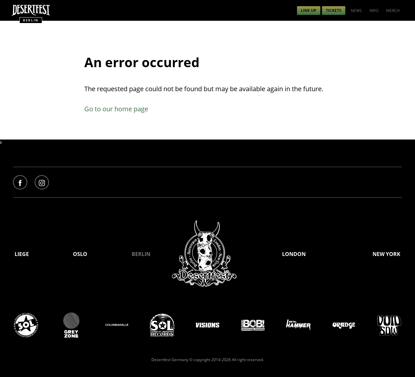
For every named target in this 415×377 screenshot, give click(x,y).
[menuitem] (308, 10)
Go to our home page (116, 108)
